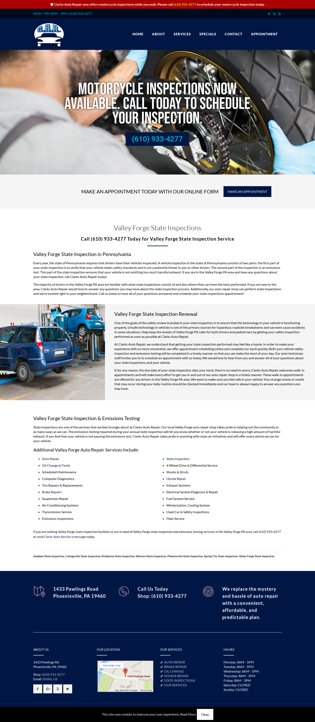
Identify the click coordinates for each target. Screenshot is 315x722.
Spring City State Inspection (221, 556)
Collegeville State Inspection (82, 556)
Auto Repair (50, 459)
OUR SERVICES (175, 685)
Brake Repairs (52, 492)
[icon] (279, 14)
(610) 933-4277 (184, 4)
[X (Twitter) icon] (274, 14)
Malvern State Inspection (151, 556)
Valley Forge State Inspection (256, 556)
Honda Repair (176, 479)
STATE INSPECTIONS (179, 680)
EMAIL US (50, 679)
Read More (188, 714)
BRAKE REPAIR (175, 667)
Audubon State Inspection (48, 556)
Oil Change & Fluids (56, 465)
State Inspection (178, 459)
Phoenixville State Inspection (185, 556)
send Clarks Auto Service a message (61, 537)
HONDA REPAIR (176, 676)
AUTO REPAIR (174, 662)
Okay (205, 714)
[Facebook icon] (269, 14)
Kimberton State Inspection (118, 556)
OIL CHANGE (174, 671)
